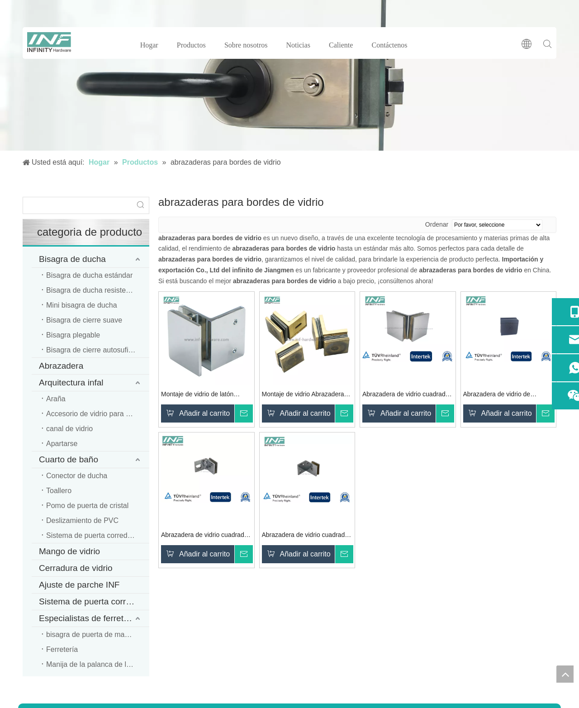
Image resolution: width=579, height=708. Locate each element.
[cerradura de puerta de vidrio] (289, 75)
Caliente (341, 45)
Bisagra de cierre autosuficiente (96, 350)
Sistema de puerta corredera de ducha (97, 535)
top (565, 674)
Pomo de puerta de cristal (87, 505)
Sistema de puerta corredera (93, 601)
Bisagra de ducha (72, 259)
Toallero (58, 490)
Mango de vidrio (69, 551)
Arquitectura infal (71, 382)
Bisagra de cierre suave (84, 320)
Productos (191, 45)
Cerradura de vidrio (76, 568)
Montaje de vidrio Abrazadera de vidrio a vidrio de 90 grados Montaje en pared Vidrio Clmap (305, 395)
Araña (56, 399)
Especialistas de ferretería (88, 618)
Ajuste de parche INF (79, 584)
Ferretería (62, 649)
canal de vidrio (69, 428)
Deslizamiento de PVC (82, 520)
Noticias (298, 45)
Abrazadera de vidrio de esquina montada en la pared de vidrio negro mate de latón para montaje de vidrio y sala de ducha (508, 395)
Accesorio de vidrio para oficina (96, 414)
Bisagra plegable (73, 335)
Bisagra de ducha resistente (91, 290)
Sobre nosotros (246, 45)
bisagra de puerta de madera (92, 634)
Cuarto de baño (68, 459)
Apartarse (61, 443)
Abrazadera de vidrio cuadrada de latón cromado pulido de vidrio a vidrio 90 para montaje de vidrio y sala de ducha (405, 395)
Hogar (149, 45)
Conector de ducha (76, 476)
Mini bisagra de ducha (81, 305)
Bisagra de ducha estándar (89, 275)
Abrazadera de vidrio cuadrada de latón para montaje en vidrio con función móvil (204, 536)
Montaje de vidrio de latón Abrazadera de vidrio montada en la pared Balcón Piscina (203, 395)
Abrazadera (61, 366)
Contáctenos (390, 45)
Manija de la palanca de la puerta (97, 664)
